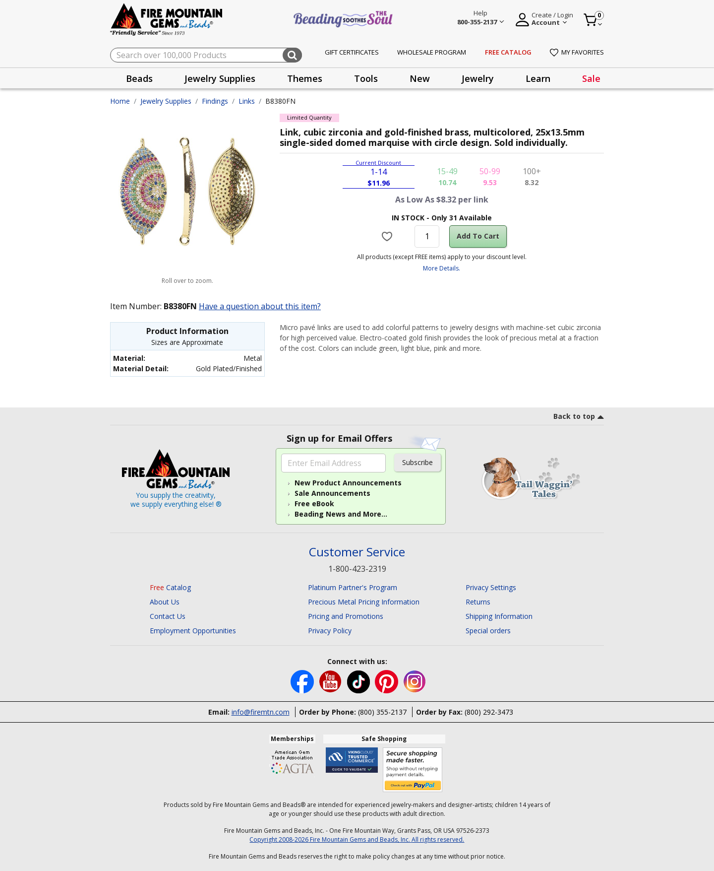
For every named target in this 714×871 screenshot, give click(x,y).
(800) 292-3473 (489, 712)
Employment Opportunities (193, 630)
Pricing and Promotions (345, 616)
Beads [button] (139, 78)
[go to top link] (578, 418)
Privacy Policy (330, 630)
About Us (164, 601)
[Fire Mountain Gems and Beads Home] (166, 18)
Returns (478, 601)
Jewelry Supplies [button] (219, 78)
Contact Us (167, 616)
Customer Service (357, 552)
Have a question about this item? (260, 306)
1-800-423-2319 (357, 568)
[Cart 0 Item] (593, 20)
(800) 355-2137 (382, 712)
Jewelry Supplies (165, 101)
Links (246, 101)
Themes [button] (304, 78)
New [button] (420, 78)
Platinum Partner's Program (352, 587)
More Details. (441, 268)
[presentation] (139, 78)
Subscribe (417, 462)
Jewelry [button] (478, 78)
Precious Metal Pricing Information (363, 601)
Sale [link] (591, 78)
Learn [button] (538, 78)
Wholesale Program (431, 52)
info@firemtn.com (261, 712)
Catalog (170, 587)
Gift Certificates (352, 52)
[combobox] (206, 55)
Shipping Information (499, 616)
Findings (215, 101)
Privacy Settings (491, 587)
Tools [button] (366, 78)
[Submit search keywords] (292, 55)
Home (120, 101)
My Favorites (577, 52)
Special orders (488, 630)
